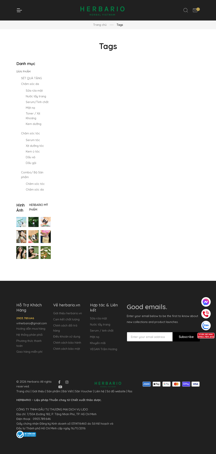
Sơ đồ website (116, 391)
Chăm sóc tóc (30, 133)
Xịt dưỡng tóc (35, 146)
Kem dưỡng (33, 124)
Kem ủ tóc (33, 151)
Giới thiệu (38, 391)
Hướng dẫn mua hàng (30, 328)
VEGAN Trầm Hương (103, 349)
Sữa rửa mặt (34, 90)
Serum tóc (33, 140)
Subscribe (186, 337)
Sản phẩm (23, 71)
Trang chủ (100, 25)
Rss (130, 391)
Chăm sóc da (30, 84)
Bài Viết (67, 391)
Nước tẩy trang (36, 96)
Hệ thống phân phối (29, 335)
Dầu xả (30, 157)
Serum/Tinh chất (37, 102)
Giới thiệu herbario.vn (67, 313)
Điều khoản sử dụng (66, 336)
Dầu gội (31, 163)
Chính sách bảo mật (66, 349)
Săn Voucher (84, 391)
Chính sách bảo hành (67, 342)
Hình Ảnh (20, 208)
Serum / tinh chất (101, 330)
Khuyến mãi (98, 343)
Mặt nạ (30, 108)
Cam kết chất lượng (66, 319)
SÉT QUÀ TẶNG (31, 78)
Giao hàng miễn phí (29, 352)
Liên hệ (99, 391)
